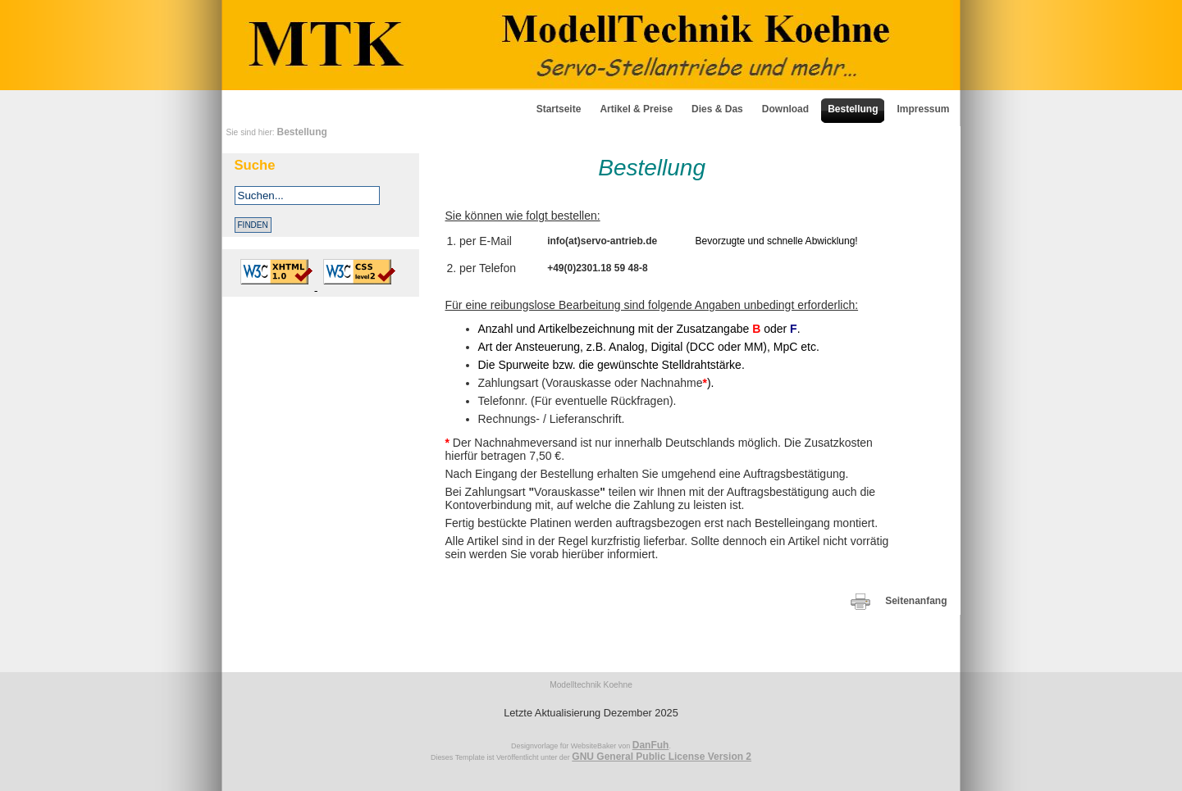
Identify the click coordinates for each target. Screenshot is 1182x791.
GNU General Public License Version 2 (661, 756)
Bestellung (302, 132)
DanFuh (650, 745)
